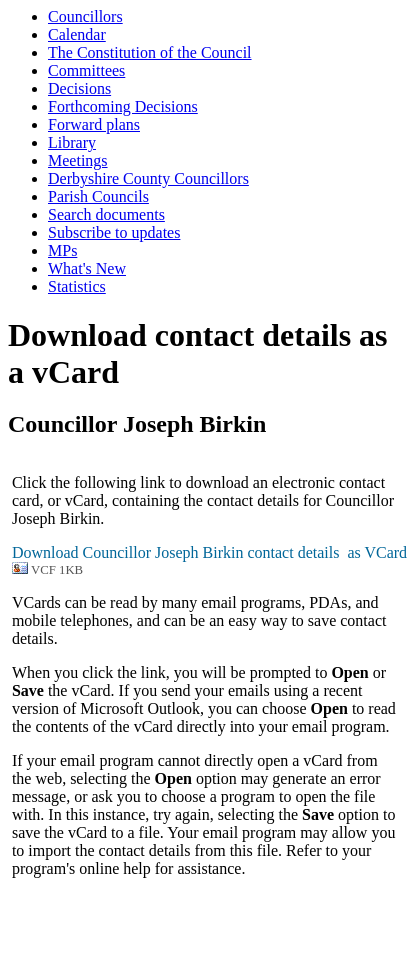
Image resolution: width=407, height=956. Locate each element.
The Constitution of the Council (150, 52)
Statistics (77, 286)
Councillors (85, 16)
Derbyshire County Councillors (148, 178)
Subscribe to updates (114, 232)
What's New (87, 268)
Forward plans (94, 124)
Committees (86, 70)
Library (72, 142)
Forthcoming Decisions (123, 106)
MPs (62, 250)
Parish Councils (98, 196)
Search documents (106, 214)
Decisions (79, 88)
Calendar (77, 34)
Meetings (78, 160)
